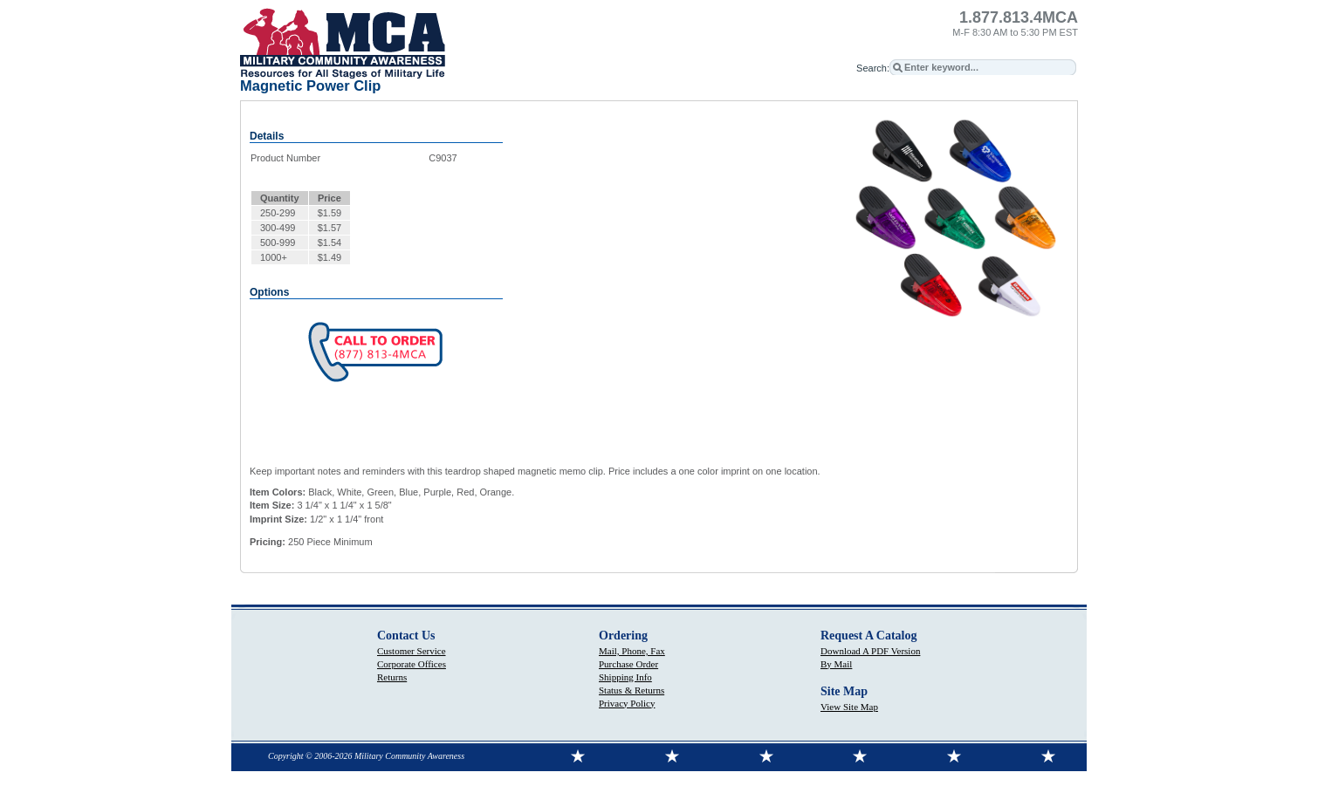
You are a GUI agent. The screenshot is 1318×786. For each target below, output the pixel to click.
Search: (872, 68)
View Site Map (849, 706)
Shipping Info (625, 677)
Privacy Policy (627, 703)
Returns (392, 677)
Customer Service (411, 651)
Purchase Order (628, 664)
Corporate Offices (411, 664)
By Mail (836, 664)
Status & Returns (631, 690)
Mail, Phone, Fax (632, 651)
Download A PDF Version (870, 651)
